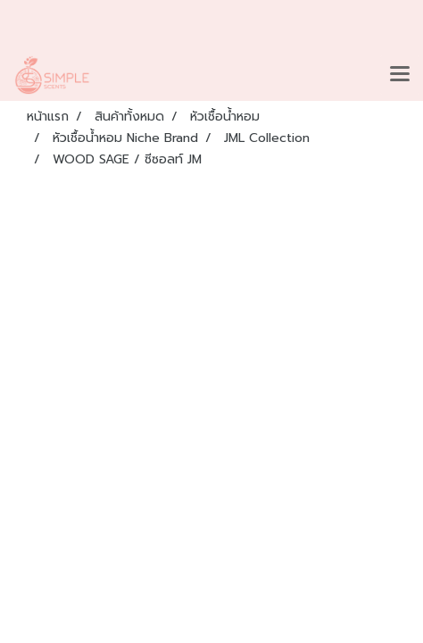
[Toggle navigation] (399, 75)
